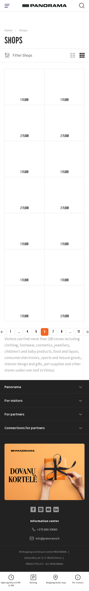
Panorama (12, 387)
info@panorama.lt (44, 538)
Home (8, 30)
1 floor (24, 100)
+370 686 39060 (44, 529)
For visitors (13, 400)
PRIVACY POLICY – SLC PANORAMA (44, 563)
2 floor (24, 136)
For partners (14, 414)
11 (79, 332)
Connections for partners (24, 428)
